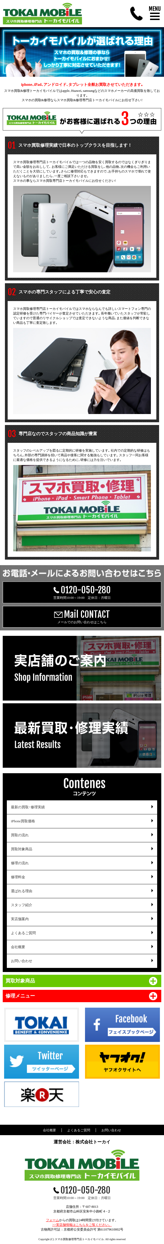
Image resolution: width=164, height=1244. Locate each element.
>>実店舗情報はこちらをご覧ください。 (82, 1225)
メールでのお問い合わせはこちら (82, 616)
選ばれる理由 (21, 891)
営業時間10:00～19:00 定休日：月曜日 (82, 592)
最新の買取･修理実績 (28, 807)
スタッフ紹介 (21, 905)
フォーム (52, 1220)
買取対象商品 (21, 849)
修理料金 (18, 877)
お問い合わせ (21, 961)
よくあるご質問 (23, 933)
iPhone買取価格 (23, 821)
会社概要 (18, 947)
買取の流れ (20, 835)
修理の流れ (20, 863)
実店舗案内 (20, 919)
